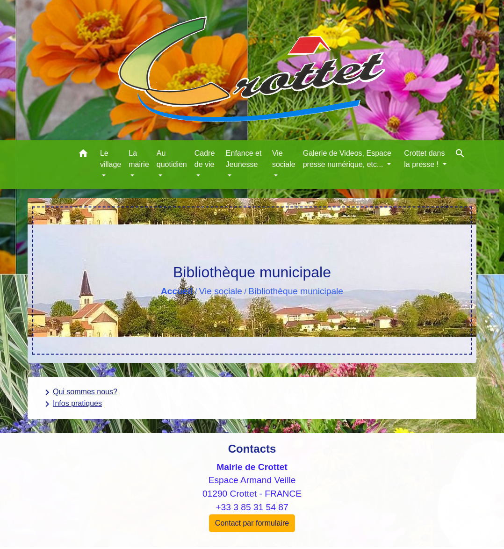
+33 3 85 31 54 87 (252, 507)
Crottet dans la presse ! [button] (424, 158)
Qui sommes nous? (79, 392)
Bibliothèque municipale (295, 291)
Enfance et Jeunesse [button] (244, 158)
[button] (83, 155)
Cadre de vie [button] (204, 158)
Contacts (252, 448)
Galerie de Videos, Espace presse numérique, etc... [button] (347, 158)
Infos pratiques (72, 404)
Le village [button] (110, 158)
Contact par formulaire (252, 523)
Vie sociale (220, 291)
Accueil (177, 291)
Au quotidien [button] (172, 158)
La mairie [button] (139, 158)
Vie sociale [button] (283, 158)
